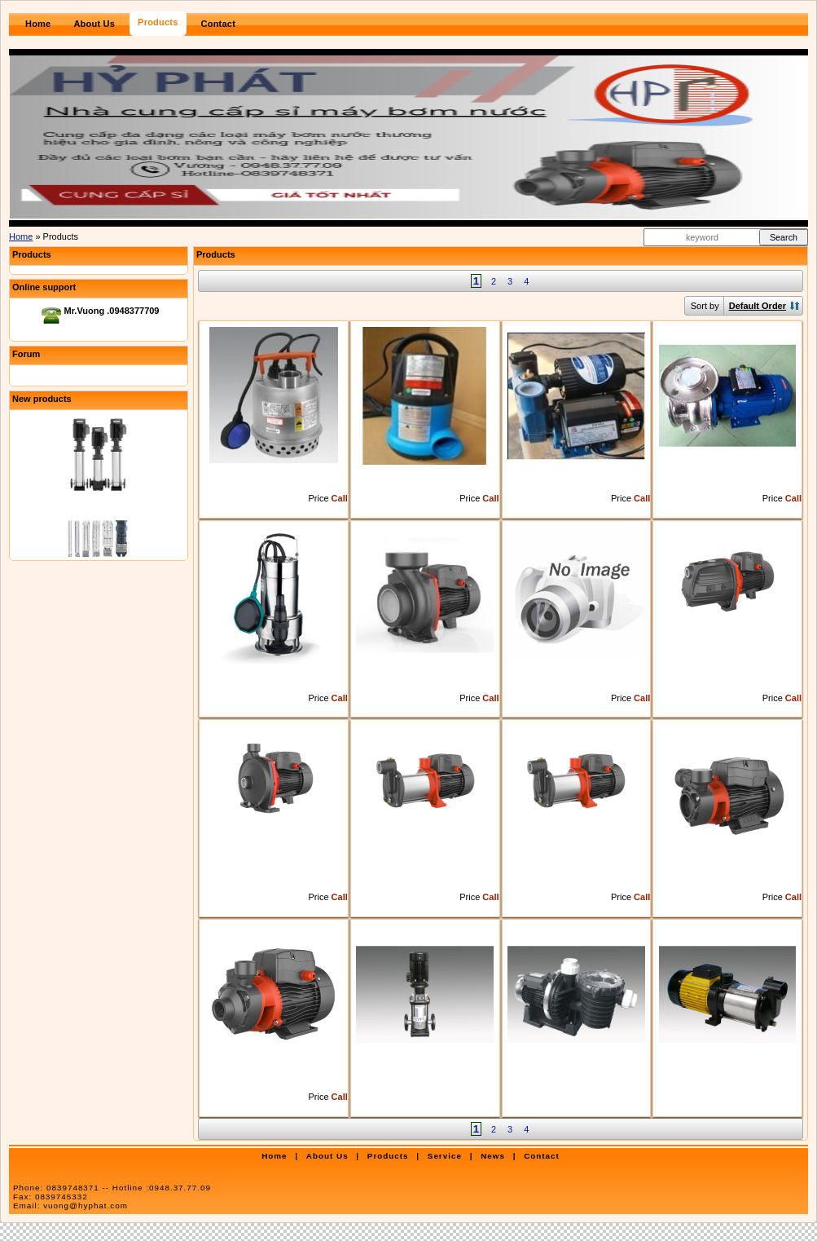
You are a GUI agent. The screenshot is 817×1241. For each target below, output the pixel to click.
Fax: (50, 1196)
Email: (70, 1205)
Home (21, 236)
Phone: (112, 1187)
